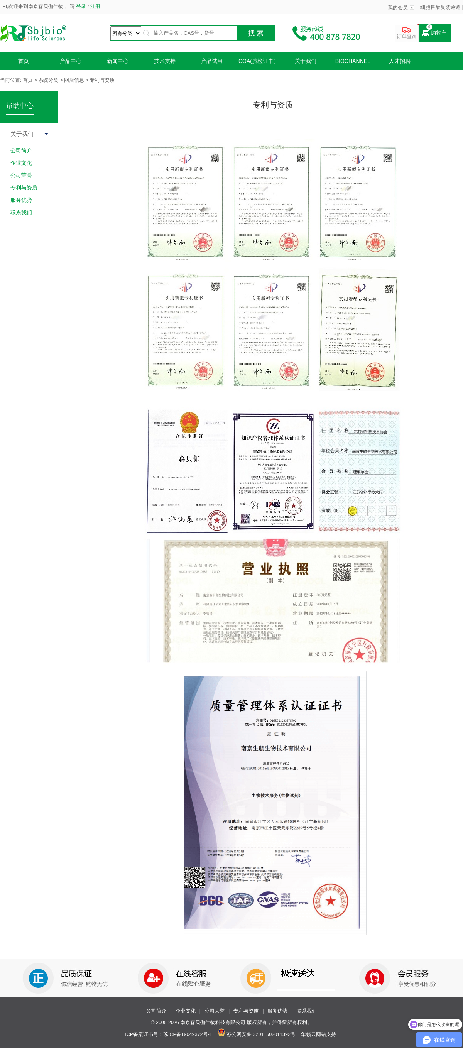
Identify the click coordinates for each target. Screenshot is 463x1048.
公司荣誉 (214, 1011)
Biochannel (352, 61)
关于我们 (305, 61)
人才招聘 (400, 61)
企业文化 (186, 1011)
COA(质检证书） (258, 61)
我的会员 (398, 7)
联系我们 (307, 1011)
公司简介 (156, 1011)
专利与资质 (246, 1011)
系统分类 (48, 80)
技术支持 (165, 61)
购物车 (434, 33)
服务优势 (277, 1011)
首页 (23, 61)
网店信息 (74, 80)
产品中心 (70, 61)
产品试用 (212, 61)
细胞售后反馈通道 (440, 7)
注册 (94, 6)
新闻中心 (117, 61)
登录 (81, 6)
